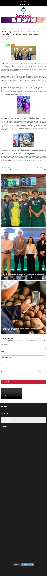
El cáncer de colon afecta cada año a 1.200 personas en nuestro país (36, 170)
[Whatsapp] (8, 44)
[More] (13, 44)
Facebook (9, 419)
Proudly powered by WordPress (7, 572)
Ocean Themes (26, 572)
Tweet (4, 42)
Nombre (3, 351)
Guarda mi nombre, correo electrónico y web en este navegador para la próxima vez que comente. (22, 372)
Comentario (4, 344)
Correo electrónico (6, 357)
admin (2, 36)
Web (2, 364)
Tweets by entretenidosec (7, 411)
